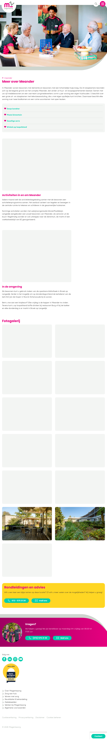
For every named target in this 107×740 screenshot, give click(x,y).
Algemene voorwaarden (15, 708)
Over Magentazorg (13, 690)
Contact (98, 736)
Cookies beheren (54, 717)
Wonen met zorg (12, 696)
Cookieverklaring (9, 717)
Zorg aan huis (11, 693)
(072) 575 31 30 (37, 638)
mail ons (41, 600)
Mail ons (62, 638)
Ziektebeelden (11, 702)
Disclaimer (39, 717)
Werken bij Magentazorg (15, 705)
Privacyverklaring (26, 717)
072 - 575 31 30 (16, 600)
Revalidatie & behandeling (16, 699)
